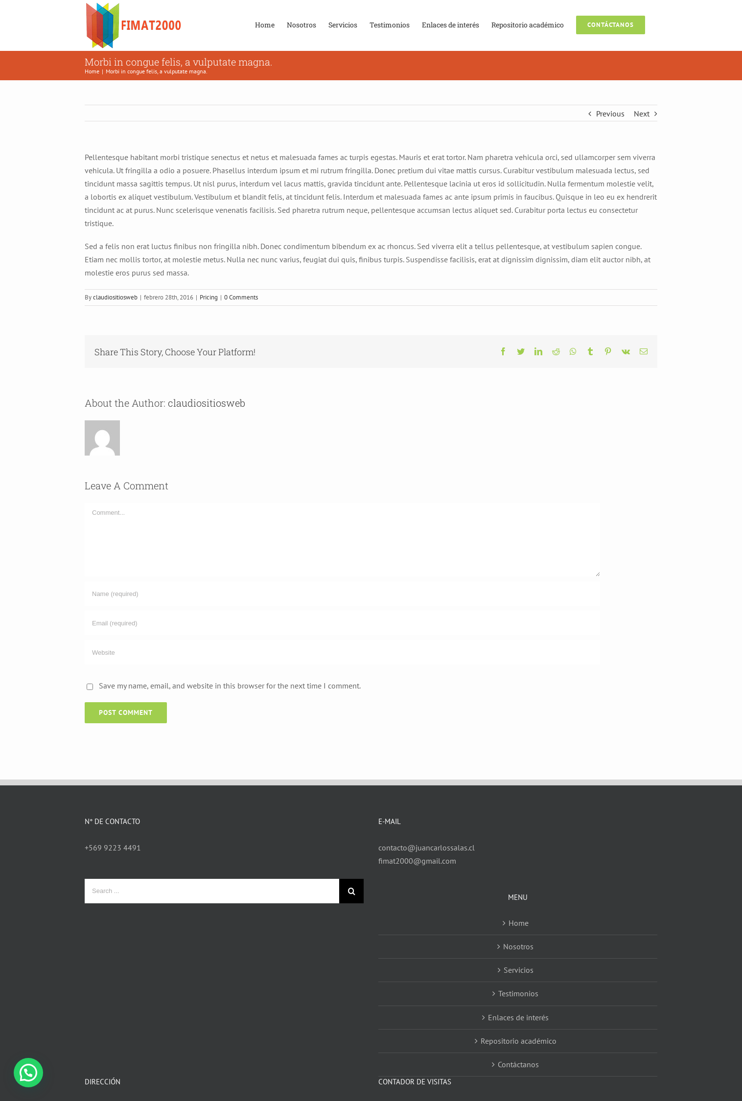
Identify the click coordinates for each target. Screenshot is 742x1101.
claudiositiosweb (115, 297)
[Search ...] (212, 891)
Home (519, 923)
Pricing (209, 297)
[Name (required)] (342, 593)
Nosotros (518, 946)
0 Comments (241, 297)
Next (641, 113)
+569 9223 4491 (113, 847)
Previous (610, 113)
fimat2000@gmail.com (417, 861)
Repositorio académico (518, 1041)
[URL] (342, 652)
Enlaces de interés (518, 1017)
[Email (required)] (342, 623)
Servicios (518, 970)
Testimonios (518, 993)
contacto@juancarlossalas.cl (426, 847)
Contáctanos (518, 1064)
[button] (28, 1072)
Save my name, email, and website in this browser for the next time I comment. (230, 685)
